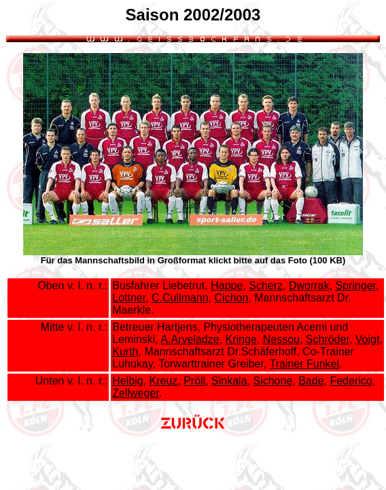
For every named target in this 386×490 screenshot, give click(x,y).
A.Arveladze (189, 339)
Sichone (272, 381)
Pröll (194, 381)
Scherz (266, 285)
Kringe (241, 339)
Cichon (232, 298)
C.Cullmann (180, 298)
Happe (227, 285)
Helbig (127, 381)
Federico (351, 381)
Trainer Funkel (304, 364)
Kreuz (163, 381)
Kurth (125, 351)
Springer (355, 285)
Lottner (128, 298)
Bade (310, 381)
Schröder (327, 339)
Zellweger (135, 393)
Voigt (367, 339)
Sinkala (229, 381)
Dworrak (309, 285)
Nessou (281, 339)
